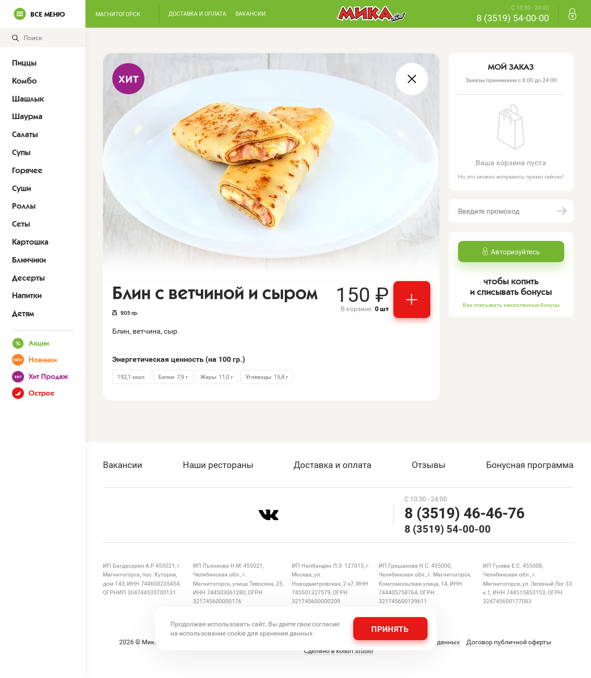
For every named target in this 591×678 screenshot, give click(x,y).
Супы (21, 152)
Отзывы (429, 464)
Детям (23, 313)
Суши (21, 188)
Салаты (25, 134)
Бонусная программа (529, 464)
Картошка (30, 241)
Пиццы (24, 62)
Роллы (24, 205)
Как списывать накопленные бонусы (511, 304)
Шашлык (28, 98)
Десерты (28, 277)
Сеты (21, 223)
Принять (390, 629)
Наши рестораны (218, 464)
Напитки (27, 295)
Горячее (27, 170)
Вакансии (250, 13)
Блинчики (29, 259)
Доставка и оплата (197, 13)
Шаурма (27, 116)
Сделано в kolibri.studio (338, 651)
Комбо (24, 80)
